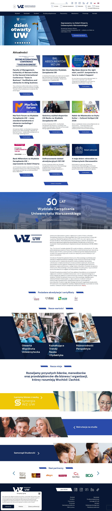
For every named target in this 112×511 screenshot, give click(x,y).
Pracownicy (71, 501)
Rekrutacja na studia (85, 427)
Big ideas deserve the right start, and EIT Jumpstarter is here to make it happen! (85, 72)
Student (72, 499)
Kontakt (97, 503)
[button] (39, 493)
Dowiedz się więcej (79, 35)
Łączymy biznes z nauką (26, 397)
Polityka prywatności (93, 507)
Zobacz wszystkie (56, 183)
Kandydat (96, 497)
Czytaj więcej (26, 94)
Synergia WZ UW (94, 501)
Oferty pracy (71, 507)
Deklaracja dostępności (92, 505)
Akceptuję (8, 506)
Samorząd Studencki (27, 452)
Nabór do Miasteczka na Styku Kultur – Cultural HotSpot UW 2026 (85, 118)
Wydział (72, 497)
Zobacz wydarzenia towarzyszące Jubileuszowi (56, 220)
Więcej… (84, 285)
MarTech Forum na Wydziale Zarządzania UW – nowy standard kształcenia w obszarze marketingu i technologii (25, 120)
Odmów (21, 506)
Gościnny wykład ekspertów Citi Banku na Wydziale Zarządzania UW (55, 118)
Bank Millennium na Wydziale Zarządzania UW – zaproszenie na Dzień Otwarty (26, 161)
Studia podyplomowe (93, 499)
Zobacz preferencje (33, 506)
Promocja (72, 503)
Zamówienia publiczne (68, 505)
